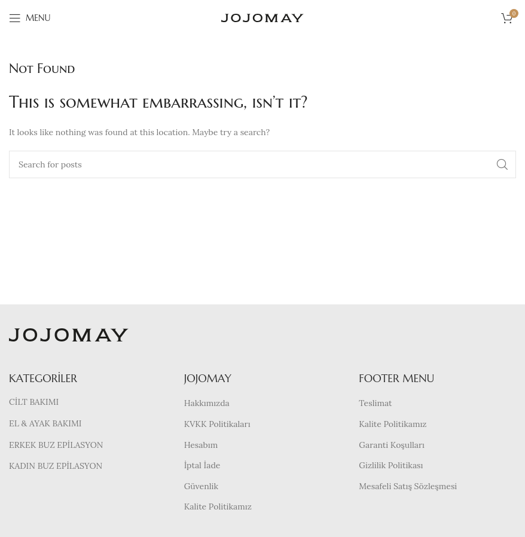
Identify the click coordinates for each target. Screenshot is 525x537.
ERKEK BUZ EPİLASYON (56, 445)
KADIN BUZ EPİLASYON (55, 465)
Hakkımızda (207, 403)
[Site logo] (262, 17)
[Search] (262, 164)
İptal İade (202, 465)
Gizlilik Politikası (391, 465)
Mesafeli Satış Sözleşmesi (408, 486)
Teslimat (375, 403)
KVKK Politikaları (217, 424)
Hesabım (201, 445)
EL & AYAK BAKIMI (45, 423)
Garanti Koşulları (392, 445)
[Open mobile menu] (29, 18)
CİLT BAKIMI (34, 401)
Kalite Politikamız (218, 506)
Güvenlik (201, 486)
